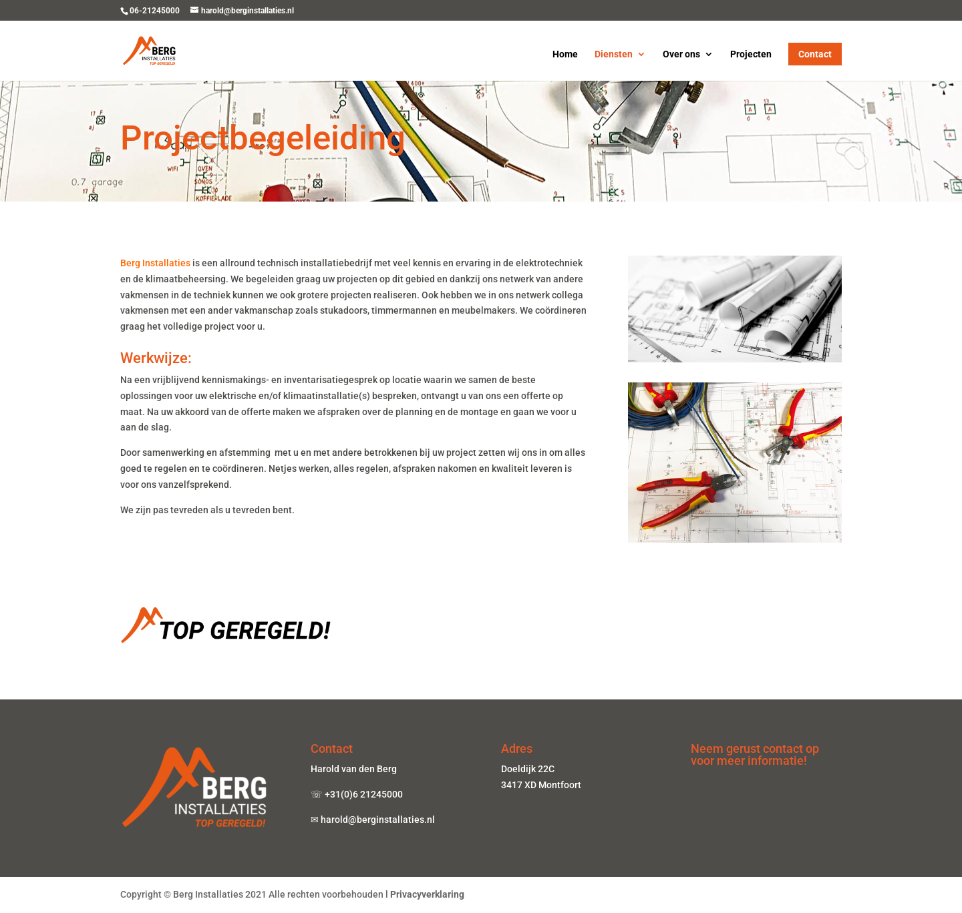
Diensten (614, 54)
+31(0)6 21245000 (364, 794)
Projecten (751, 54)
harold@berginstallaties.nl (379, 819)
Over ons (681, 54)
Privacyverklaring (427, 894)
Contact (815, 54)
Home (565, 54)
